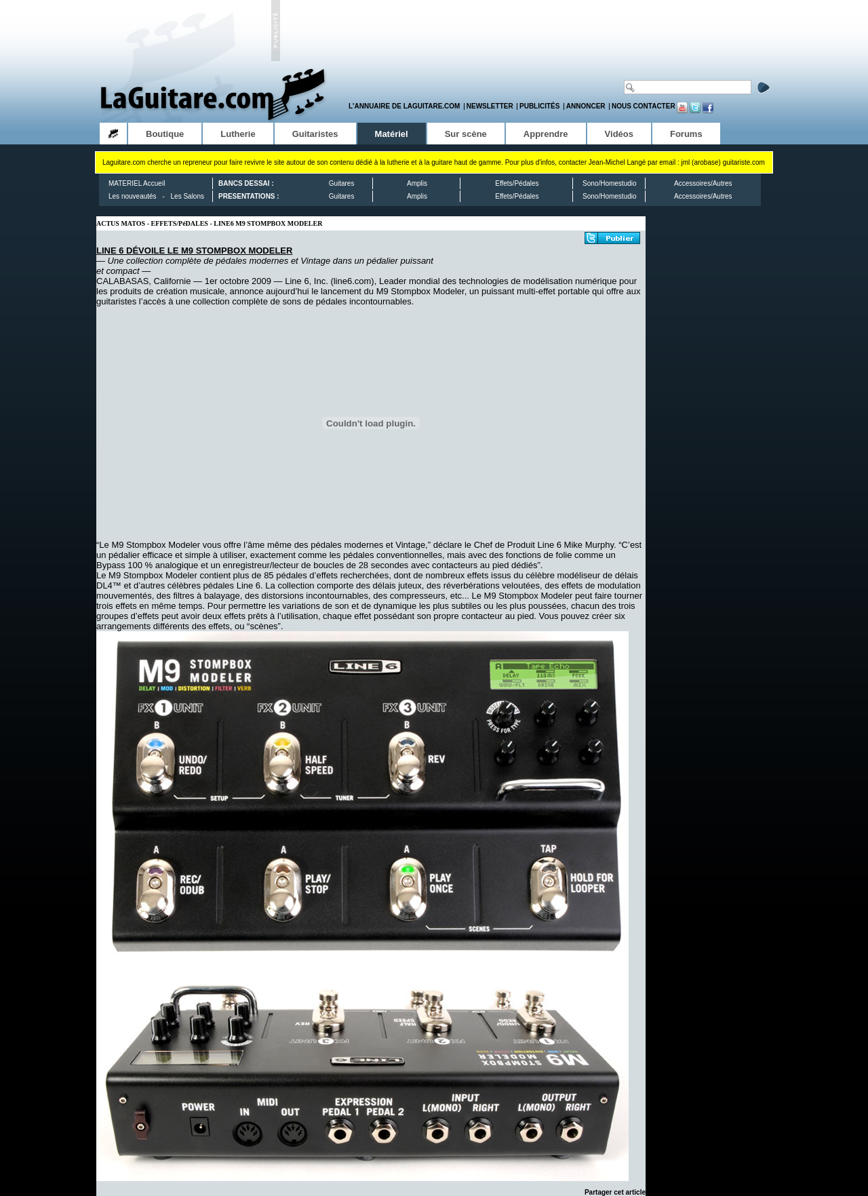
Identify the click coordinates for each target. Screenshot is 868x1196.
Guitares (342, 183)
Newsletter (490, 106)
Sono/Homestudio (610, 183)
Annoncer (586, 106)
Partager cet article (615, 1192)
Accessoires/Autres (703, 183)
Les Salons (187, 196)
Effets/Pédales (516, 183)
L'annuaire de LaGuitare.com (404, 106)
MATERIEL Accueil (136, 183)
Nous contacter (643, 106)
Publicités (539, 106)
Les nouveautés (132, 196)
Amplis (417, 183)
